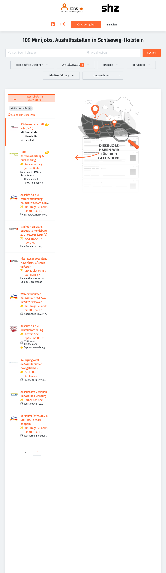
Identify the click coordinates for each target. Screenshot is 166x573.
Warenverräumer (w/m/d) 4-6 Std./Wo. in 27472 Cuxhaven (33, 298)
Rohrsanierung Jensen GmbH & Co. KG (33, 168)
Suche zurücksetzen (21, 114)
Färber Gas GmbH (34, 400)
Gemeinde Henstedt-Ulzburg (31, 136)
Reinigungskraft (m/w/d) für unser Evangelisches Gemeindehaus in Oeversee (31, 368)
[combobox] (44, 53)
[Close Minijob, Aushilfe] (30, 108)
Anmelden (111, 24)
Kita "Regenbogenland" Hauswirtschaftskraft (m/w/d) (34, 262)
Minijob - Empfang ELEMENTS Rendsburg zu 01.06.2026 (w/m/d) (33, 230)
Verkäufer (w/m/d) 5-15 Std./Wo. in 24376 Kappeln (34, 420)
